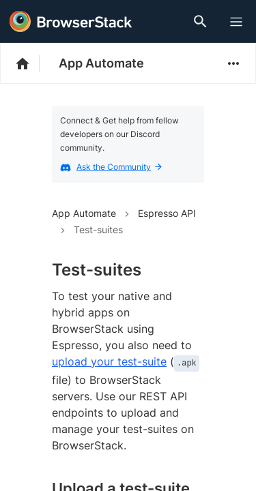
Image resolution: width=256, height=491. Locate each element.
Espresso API (167, 213)
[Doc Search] (203, 21)
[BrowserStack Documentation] (29, 63)
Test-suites (98, 229)
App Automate (101, 63)
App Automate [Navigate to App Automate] (84, 213)
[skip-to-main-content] (56, 13)
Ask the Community (119, 167)
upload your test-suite (109, 361)
